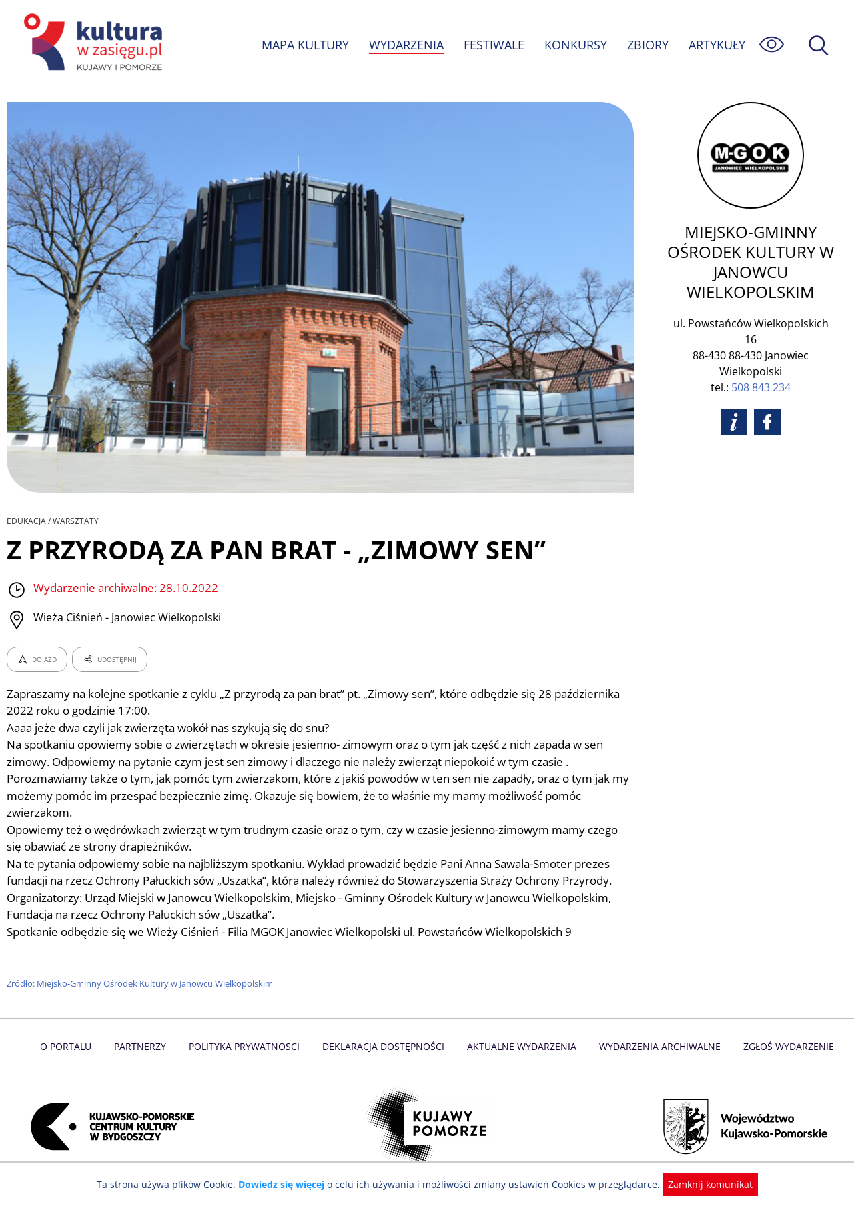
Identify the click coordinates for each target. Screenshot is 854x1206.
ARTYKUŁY (716, 45)
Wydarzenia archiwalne (656, 1046)
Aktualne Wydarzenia (520, 1046)
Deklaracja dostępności (384, 1046)
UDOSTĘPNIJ (109, 659)
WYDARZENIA (405, 45)
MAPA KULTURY (304, 45)
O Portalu (71, 1046)
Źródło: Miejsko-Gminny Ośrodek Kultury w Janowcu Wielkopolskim (142, 983)
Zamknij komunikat (702, 1184)
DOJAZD (37, 659)
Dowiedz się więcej (286, 1184)
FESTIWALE (493, 45)
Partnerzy (144, 1046)
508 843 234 (761, 387)
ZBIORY (647, 45)
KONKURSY (575, 45)
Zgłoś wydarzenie (783, 1046)
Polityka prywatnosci (247, 1046)
